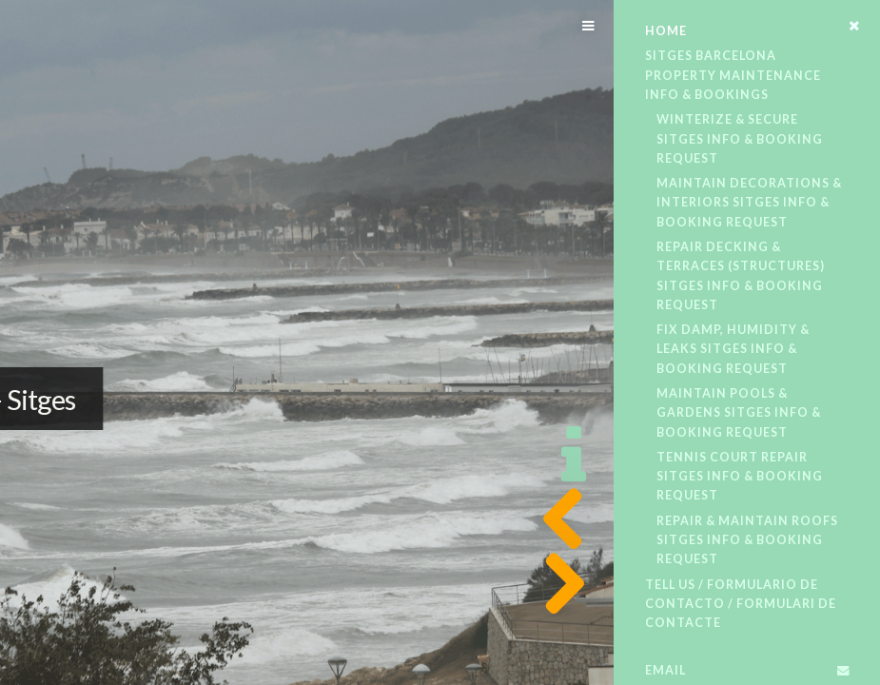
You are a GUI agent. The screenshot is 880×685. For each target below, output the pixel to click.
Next (558, 584)
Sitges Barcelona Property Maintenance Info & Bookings (733, 75)
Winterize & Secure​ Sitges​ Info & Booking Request (739, 139)
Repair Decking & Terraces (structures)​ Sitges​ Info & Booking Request (740, 276)
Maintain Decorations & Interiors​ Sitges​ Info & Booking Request (749, 202)
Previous (558, 519)
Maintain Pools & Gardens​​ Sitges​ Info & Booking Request (738, 413)
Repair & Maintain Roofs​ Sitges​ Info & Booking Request (747, 540)
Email (665, 670)
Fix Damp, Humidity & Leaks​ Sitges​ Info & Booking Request (733, 349)
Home (666, 31)
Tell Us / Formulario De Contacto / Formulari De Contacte (740, 604)
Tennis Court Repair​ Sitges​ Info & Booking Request (739, 476)
